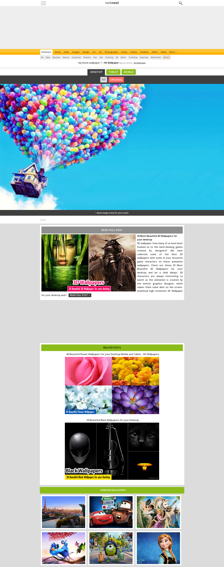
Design (86, 52)
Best (48, 57)
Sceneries (76, 57)
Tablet (113, 72)
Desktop (96, 72)
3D (100, 52)
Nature (66, 57)
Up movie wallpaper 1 (90, 62)
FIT (104, 79)
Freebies (145, 52)
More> (167, 57)
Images (76, 52)
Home (58, 52)
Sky (101, 57)
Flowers (87, 57)
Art (94, 52)
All (42, 57)
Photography (111, 52)
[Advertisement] (112, 28)
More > (173, 52)
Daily (66, 52)
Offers (155, 52)
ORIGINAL (116, 79)
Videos (134, 52)
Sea (95, 57)
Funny (125, 52)
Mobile (129, 72)
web (112, 3)
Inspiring (144, 57)
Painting (109, 57)
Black (123, 57)
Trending (133, 57)
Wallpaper (46, 52)
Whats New (156, 57)
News (164, 52)
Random (56, 57)
